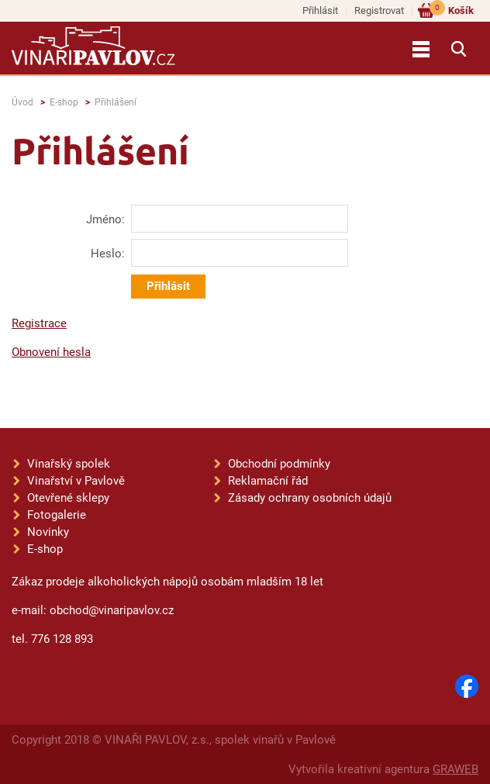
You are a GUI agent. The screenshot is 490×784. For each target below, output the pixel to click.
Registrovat (379, 10)
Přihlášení (115, 102)
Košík (452, 9)
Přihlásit (320, 10)
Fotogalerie (56, 515)
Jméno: (105, 219)
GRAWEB (455, 769)
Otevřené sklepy (68, 498)
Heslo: (108, 254)
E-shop (64, 102)
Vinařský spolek (68, 464)
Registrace (39, 323)
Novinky (48, 532)
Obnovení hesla (51, 352)
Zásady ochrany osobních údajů (310, 498)
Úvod (22, 102)
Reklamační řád (268, 481)
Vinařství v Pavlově (76, 481)
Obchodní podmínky (279, 464)
